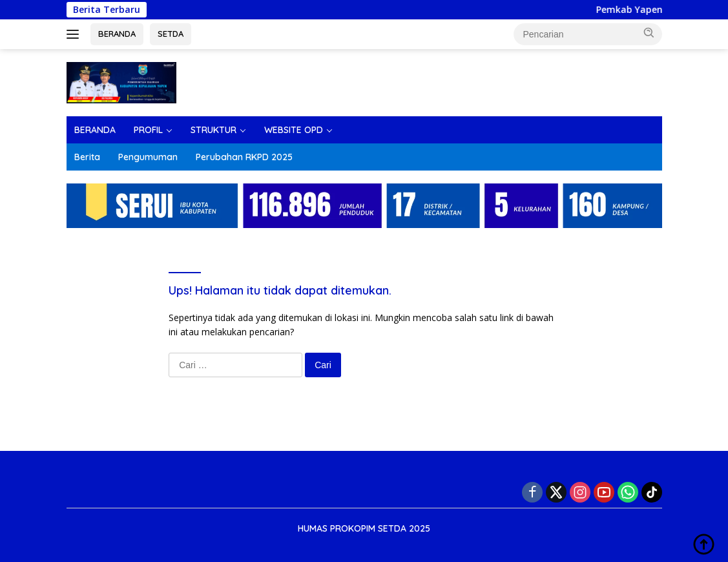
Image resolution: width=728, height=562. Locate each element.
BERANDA (117, 33)
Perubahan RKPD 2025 (244, 157)
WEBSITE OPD (293, 130)
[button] (649, 33)
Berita (87, 157)
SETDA (170, 33)
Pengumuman (148, 157)
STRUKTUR (213, 130)
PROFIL (148, 130)
